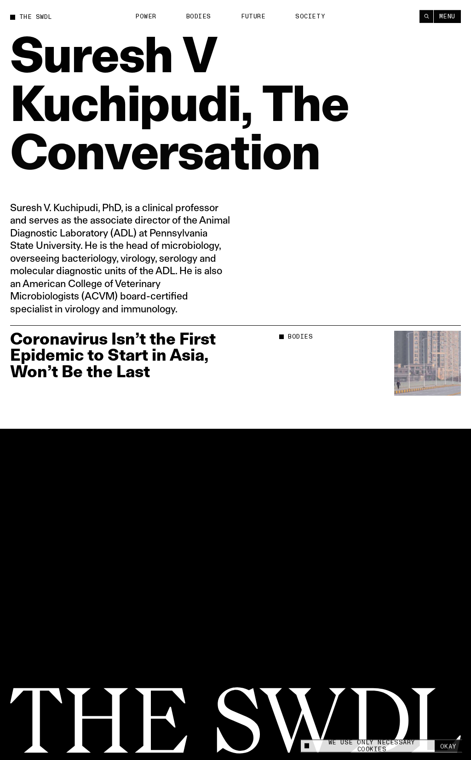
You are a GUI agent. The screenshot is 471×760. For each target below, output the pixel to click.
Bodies (198, 16)
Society (310, 16)
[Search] (426, 16)
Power (145, 16)
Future (253, 16)
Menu (447, 16)
